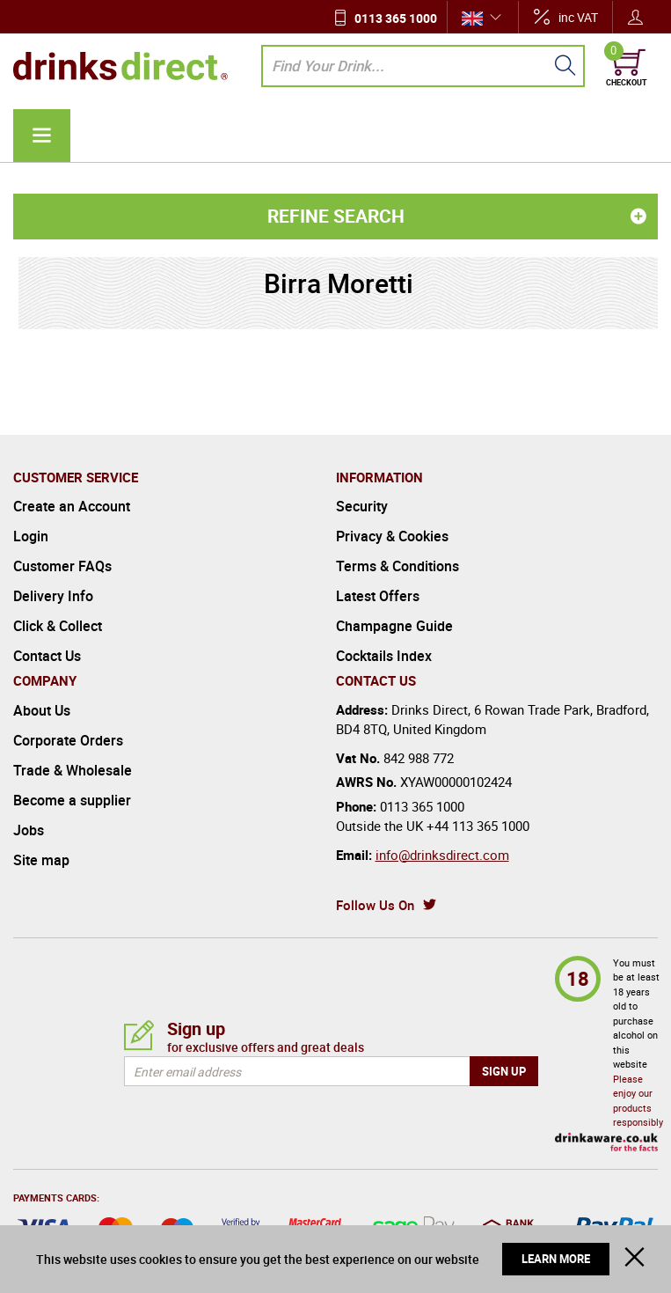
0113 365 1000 (395, 18)
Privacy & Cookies (392, 536)
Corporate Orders (68, 740)
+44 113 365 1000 (478, 825)
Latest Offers (377, 596)
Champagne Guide (394, 625)
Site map (41, 860)
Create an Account (71, 506)
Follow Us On (375, 905)
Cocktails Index (384, 655)
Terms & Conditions (397, 566)
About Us (41, 710)
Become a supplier (72, 800)
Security (362, 506)
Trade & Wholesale (72, 770)
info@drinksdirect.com (442, 854)
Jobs (28, 830)
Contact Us (47, 655)
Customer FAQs (62, 566)
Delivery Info (53, 596)
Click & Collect (57, 625)
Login (30, 536)
